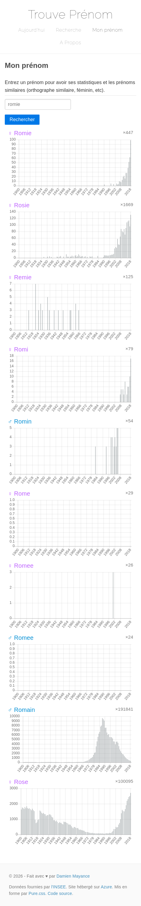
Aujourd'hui (31, 30)
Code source (60, 893)
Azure (106, 886)
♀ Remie (19, 277)
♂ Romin (19, 421)
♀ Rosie (19, 205)
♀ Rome (19, 493)
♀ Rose (18, 782)
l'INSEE (58, 886)
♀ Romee (21, 565)
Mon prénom (108, 30)
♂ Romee (21, 637)
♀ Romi (18, 349)
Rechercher (22, 119)
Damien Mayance (73, 876)
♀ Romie (19, 133)
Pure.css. (37, 893)
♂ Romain (21, 709)
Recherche (68, 30)
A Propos (70, 42)
